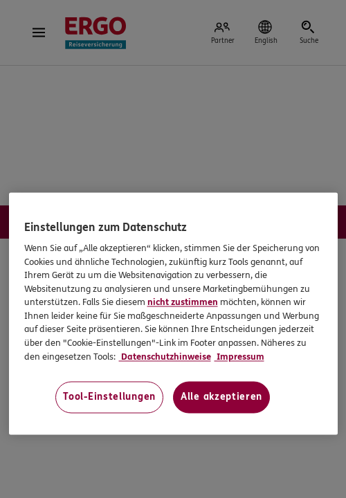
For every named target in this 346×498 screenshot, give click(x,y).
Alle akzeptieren (221, 397)
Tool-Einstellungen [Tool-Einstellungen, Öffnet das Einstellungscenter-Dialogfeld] (109, 397)
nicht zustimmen (182, 302)
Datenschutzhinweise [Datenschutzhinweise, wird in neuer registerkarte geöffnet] (165, 356)
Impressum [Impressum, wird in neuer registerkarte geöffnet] (239, 356)
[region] (173, 313)
